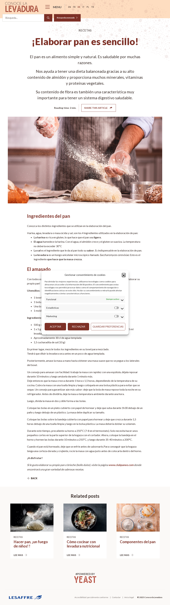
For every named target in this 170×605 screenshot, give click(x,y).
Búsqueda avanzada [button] (67, 17)
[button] (123, 275)
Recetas (18, 537)
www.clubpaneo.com (121, 464)
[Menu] (54, 7)
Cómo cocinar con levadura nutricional (83, 544)
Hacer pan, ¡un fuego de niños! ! (31, 544)
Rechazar (78, 326)
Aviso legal (129, 597)
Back (32, 478)
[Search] (48, 18)
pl (88, 7)
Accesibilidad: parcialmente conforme (91, 597)
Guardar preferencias (108, 326)
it (83, 7)
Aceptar (55, 326)
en (69, 7)
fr (74, 7)
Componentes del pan (138, 542)
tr (92, 7)
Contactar (116, 597)
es (79, 7)
